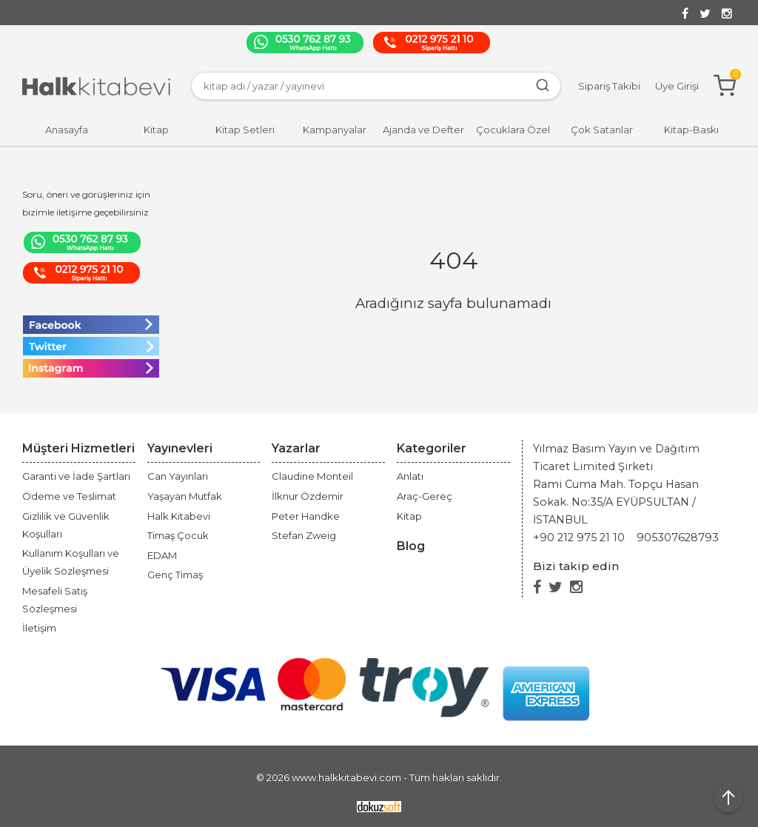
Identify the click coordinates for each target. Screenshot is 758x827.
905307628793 (678, 537)
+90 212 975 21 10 (579, 537)
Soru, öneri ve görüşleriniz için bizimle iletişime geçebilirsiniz (86, 203)
